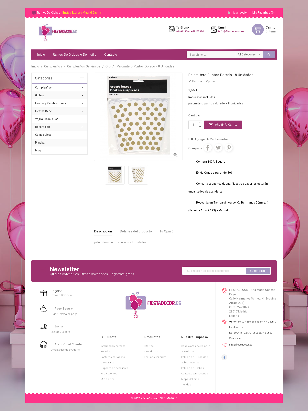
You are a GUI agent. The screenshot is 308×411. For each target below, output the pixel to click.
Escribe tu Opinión (202, 81)
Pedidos (106, 351)
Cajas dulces (43, 134)
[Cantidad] (193, 125)
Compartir (208, 148)
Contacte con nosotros (194, 373)
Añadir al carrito (223, 125)
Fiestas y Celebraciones (59, 102)
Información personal (113, 346)
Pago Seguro (64, 308)
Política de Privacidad (194, 357)
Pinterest (229, 148)
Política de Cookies (192, 368)
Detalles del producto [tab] (136, 231)
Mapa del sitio (190, 379)
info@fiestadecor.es (241, 344)
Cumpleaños (59, 86)
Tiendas (186, 384)
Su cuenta (108, 337)
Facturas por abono (113, 357)
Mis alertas (108, 379)
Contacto (110, 54)
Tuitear (218, 148)
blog (38, 150)
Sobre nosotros (190, 362)
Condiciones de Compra (195, 346)
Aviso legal (188, 351)
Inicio (41, 54)
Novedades (151, 351)
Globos (59, 94)
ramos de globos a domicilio (74, 54)
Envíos (59, 326)
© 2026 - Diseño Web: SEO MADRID (154, 398)
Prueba (40, 142)
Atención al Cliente (68, 344)
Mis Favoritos (109, 373)
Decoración (59, 125)
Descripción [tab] (103, 231)
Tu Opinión (167, 231)
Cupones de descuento (114, 368)
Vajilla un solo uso (59, 118)
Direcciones (108, 362)
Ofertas (149, 346)
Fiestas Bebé (59, 110)
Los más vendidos (155, 357)
